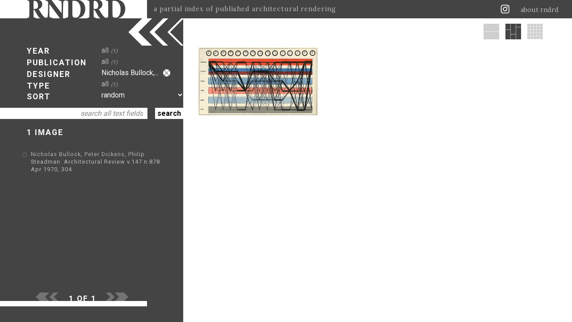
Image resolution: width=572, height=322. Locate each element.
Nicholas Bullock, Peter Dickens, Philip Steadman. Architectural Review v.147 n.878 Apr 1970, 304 (95, 162)
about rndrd (540, 10)
